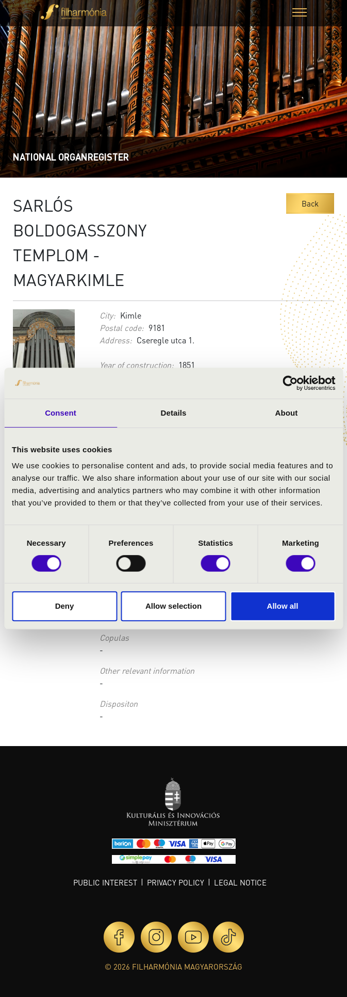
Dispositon (119, 703)
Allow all (283, 606)
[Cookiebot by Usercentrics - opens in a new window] (290, 383)
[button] (299, 13)
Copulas (114, 637)
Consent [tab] (60, 412)
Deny (64, 606)
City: (107, 315)
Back (310, 203)
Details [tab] (174, 412)
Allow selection (173, 606)
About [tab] (286, 412)
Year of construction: (137, 364)
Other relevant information (147, 670)
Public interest (105, 882)
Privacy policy (175, 882)
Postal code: (122, 327)
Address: (116, 340)
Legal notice (240, 882)
